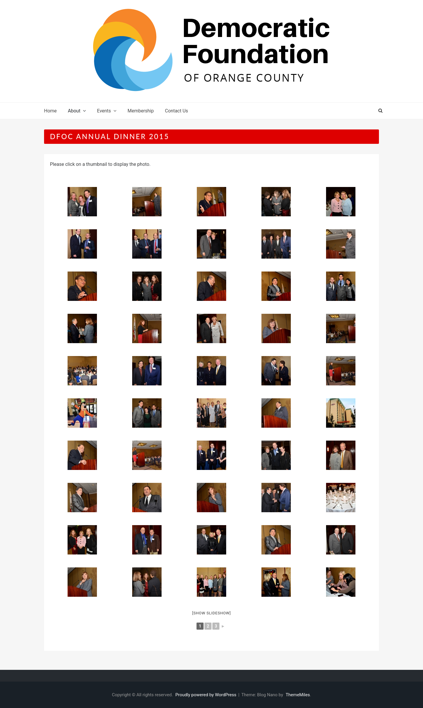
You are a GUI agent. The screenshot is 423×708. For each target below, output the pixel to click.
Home (50, 111)
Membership (140, 111)
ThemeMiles (298, 694)
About (74, 111)
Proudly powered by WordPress (206, 694)
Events (104, 111)
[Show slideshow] (211, 613)
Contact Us (176, 111)
